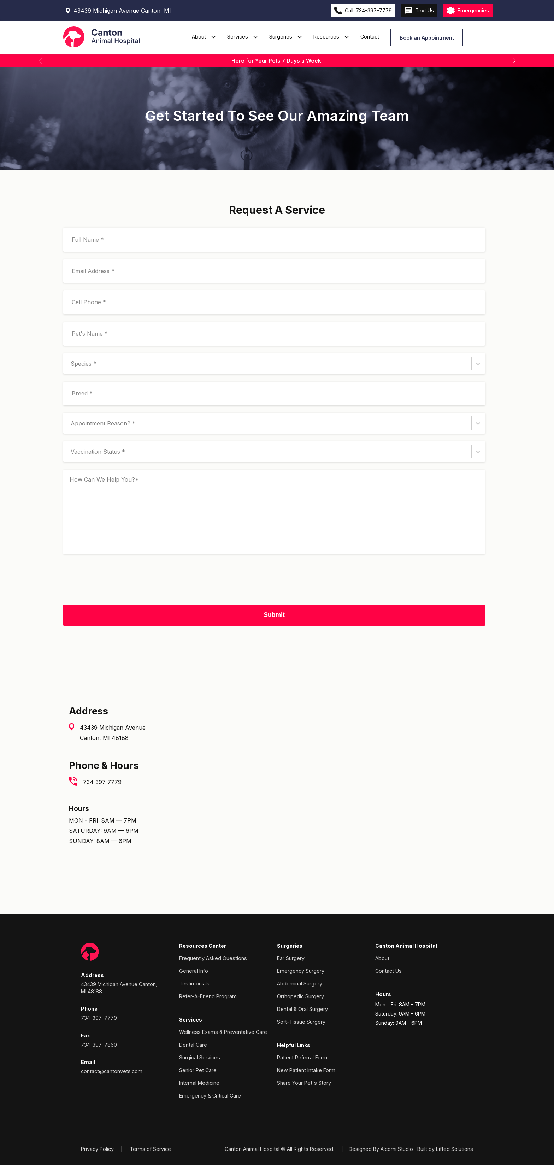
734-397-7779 (99, 1018)
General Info (193, 971)
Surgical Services (199, 1057)
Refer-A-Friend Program (208, 996)
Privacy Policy (97, 1149)
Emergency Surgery (300, 971)
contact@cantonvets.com (111, 1071)
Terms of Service (150, 1149)
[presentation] (117, 583)
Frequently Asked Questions (213, 958)
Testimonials (194, 984)
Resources (327, 37)
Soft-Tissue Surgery (301, 1022)
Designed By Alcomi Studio (381, 1149)
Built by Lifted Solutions (445, 1149)
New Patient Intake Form (306, 1070)
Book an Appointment (427, 38)
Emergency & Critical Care (210, 1096)
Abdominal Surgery (299, 984)
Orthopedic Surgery (300, 996)
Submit (274, 614)
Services (238, 37)
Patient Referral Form (302, 1057)
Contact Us (388, 971)
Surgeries (281, 37)
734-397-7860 (99, 1045)
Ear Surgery (291, 958)
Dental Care (193, 1045)
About (199, 37)
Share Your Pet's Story (304, 1083)
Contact (369, 37)
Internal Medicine (199, 1083)
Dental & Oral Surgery (302, 1009)
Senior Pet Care (198, 1070)
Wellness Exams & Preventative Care (223, 1032)
